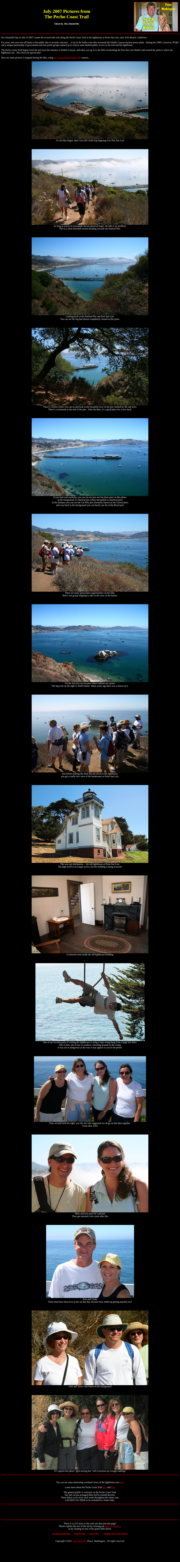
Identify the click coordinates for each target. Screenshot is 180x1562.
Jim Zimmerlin (79, 1541)
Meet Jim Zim (79, 1533)
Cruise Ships (94, 1533)
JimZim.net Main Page (61, 1533)
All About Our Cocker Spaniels (115, 1533)
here (122, 1482)
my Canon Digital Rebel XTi (67, 57)
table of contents (112, 1526)
